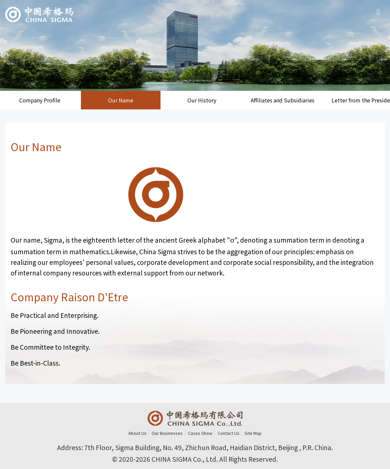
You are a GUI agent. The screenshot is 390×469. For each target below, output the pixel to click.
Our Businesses (167, 433)
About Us (137, 433)
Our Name (120, 100)
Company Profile (39, 100)
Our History (201, 100)
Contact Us (228, 433)
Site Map (253, 433)
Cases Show (200, 433)
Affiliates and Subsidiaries (282, 100)
